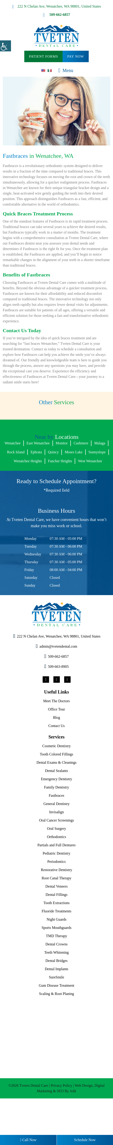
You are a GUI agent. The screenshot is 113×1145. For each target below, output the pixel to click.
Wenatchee (16, 470)
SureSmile (56, 1013)
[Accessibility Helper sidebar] (5, 45)
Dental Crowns (56, 980)
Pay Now (76, 56)
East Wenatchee (46, 470)
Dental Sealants (56, 807)
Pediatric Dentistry (57, 890)
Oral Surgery (56, 865)
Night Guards (56, 956)
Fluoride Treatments (56, 947)
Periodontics (56, 898)
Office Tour (56, 746)
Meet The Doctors (56, 737)
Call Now (28, 1140)
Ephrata (56, 479)
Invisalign (57, 848)
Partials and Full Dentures (57, 881)
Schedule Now (84, 1140)
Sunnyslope (19, 488)
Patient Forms (43, 56)
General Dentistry (56, 840)
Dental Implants (56, 1005)
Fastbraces (56, 832)
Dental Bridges (56, 997)
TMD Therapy (56, 972)
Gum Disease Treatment (56, 1022)
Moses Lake (97, 479)
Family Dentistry (57, 824)
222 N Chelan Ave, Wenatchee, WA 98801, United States (56, 6)
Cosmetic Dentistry (56, 782)
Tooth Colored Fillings (56, 790)
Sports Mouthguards (56, 964)
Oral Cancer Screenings (56, 857)
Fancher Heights (89, 488)
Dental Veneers (56, 923)
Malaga (12, 479)
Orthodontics (56, 873)
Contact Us (56, 762)
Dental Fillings (56, 931)
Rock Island (34, 479)
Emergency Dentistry (57, 815)
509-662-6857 (56, 14)
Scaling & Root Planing (56, 1030)
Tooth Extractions (56, 939)
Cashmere (93, 470)
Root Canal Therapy (56, 914)
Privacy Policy (69, 1122)
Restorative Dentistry (57, 906)
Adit (80, 1127)
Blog (56, 754)
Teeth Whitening (57, 989)
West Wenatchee (58, 497)
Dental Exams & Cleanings (56, 799)
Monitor (72, 470)
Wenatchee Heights (52, 488)
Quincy (75, 479)
